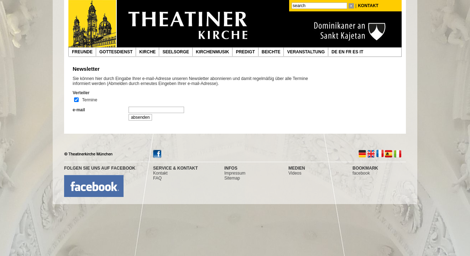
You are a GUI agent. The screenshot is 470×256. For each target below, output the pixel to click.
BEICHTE (271, 51)
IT (362, 51)
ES (355, 51)
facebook (361, 173)
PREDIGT (245, 51)
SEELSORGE (175, 51)
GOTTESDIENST (115, 51)
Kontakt (160, 173)
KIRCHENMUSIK (212, 51)
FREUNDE (82, 51)
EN (342, 51)
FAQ (157, 178)
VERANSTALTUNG (306, 51)
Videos (294, 173)
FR (349, 51)
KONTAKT (368, 5)
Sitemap (232, 178)
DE (335, 51)
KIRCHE (147, 51)
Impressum (234, 173)
